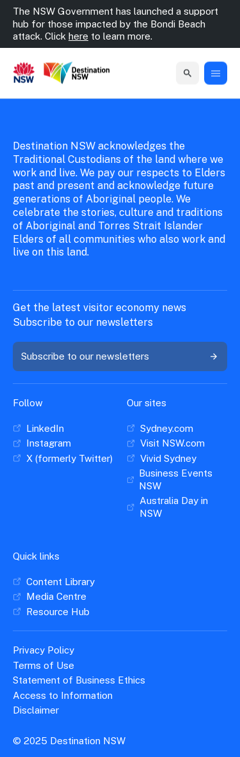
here (78, 36)
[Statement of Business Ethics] (79, 680)
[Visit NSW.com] (166, 443)
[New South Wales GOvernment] (24, 73)
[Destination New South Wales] (77, 73)
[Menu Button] (216, 73)
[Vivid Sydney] (161, 458)
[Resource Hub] (51, 612)
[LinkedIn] (38, 428)
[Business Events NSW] (177, 479)
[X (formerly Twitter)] (63, 458)
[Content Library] (54, 582)
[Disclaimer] (36, 710)
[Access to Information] (63, 695)
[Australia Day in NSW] (177, 506)
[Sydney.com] (160, 428)
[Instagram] (42, 443)
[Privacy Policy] (43, 650)
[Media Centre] (49, 596)
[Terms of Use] (43, 665)
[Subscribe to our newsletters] (120, 356)
